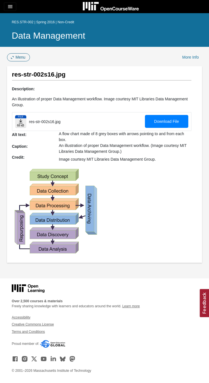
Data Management (48, 36)
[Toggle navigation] (10, 7)
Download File (166, 121)
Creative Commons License (33, 324)
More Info (190, 57)
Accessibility (21, 317)
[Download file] (20, 121)
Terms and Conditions (28, 332)
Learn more (131, 306)
